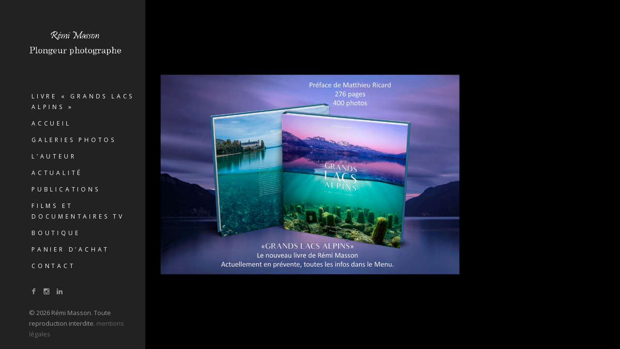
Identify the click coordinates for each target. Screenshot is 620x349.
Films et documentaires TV (77, 211)
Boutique (55, 233)
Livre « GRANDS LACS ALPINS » (82, 101)
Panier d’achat (70, 249)
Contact (53, 266)
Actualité (56, 173)
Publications (65, 189)
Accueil (51, 123)
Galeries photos (73, 140)
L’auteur (53, 156)
